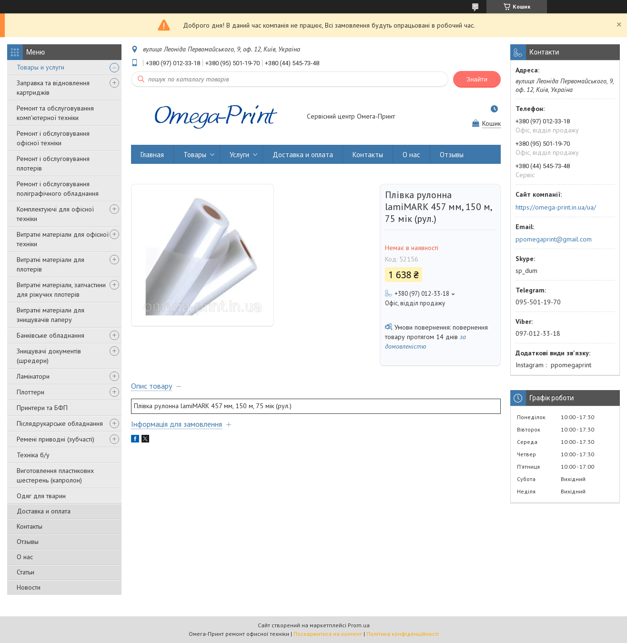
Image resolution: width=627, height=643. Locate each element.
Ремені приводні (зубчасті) (55, 439)
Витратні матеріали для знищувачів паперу (50, 315)
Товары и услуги (40, 67)
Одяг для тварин (41, 496)
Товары (194, 154)
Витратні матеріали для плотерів (50, 264)
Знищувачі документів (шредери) (49, 356)
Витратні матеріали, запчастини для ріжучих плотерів (61, 290)
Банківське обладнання (50, 335)
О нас (25, 557)
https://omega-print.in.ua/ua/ (556, 207)
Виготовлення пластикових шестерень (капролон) (55, 475)
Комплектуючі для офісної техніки (55, 214)
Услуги (239, 154)
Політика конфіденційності (402, 633)
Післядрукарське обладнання (60, 423)
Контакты (29, 526)
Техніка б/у (33, 455)
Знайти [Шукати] (476, 79)
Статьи (25, 572)
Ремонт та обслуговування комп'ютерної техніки (55, 113)
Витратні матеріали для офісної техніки (63, 239)
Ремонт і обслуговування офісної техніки (53, 138)
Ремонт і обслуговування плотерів (53, 163)
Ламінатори (33, 376)
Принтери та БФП (42, 407)
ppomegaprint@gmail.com (554, 239)
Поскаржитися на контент (327, 633)
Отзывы (28, 541)
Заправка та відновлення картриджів (53, 88)
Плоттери (30, 392)
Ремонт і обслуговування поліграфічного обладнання (58, 189)
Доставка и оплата (44, 511)
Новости (28, 587)
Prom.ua (359, 625)
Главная (152, 154)
